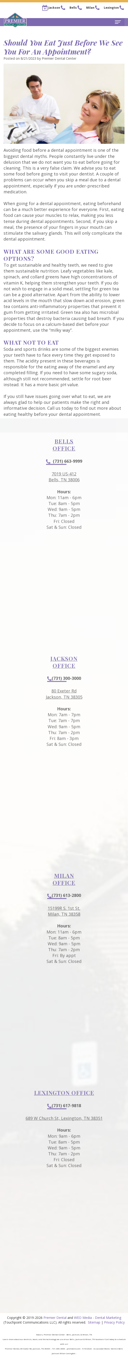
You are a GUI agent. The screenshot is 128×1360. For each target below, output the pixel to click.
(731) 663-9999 (64, 475)
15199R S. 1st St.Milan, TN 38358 (64, 925)
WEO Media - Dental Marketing (97, 1317)
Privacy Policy (114, 1322)
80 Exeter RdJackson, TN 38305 (64, 708)
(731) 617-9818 (64, 1119)
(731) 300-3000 (64, 692)
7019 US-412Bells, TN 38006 (64, 491)
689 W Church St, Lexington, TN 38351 (64, 1132)
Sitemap (94, 1322)
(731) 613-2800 (64, 909)
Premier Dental (54, 1317)
